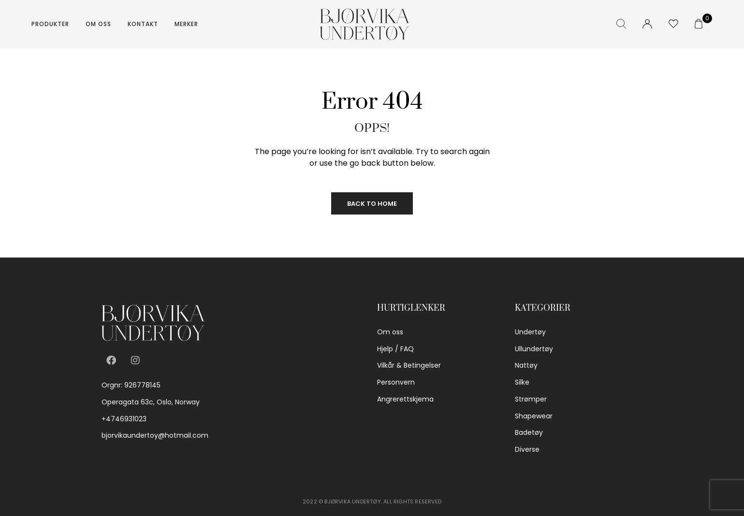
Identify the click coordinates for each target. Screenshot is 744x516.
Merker (186, 24)
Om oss (98, 24)
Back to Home (372, 203)
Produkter (50, 24)
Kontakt (143, 24)
